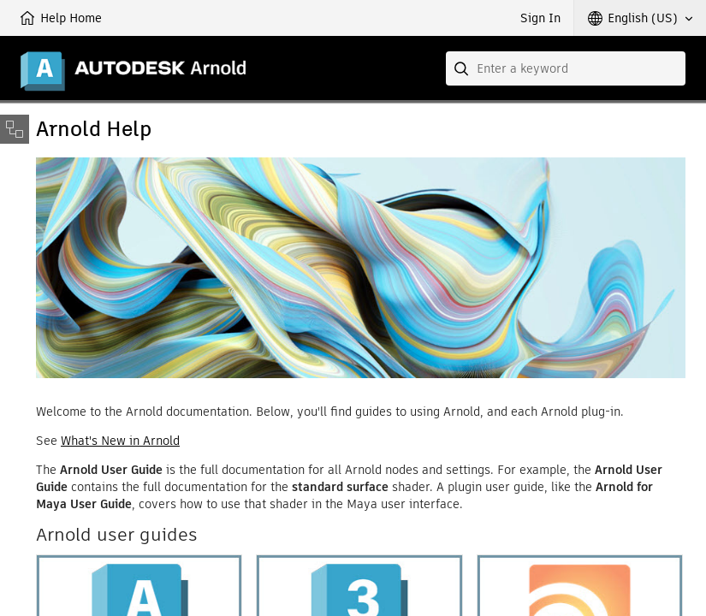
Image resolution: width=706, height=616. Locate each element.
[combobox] (565, 68)
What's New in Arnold (120, 440)
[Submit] (463, 68)
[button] (640, 18)
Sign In (540, 18)
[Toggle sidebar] (14, 129)
